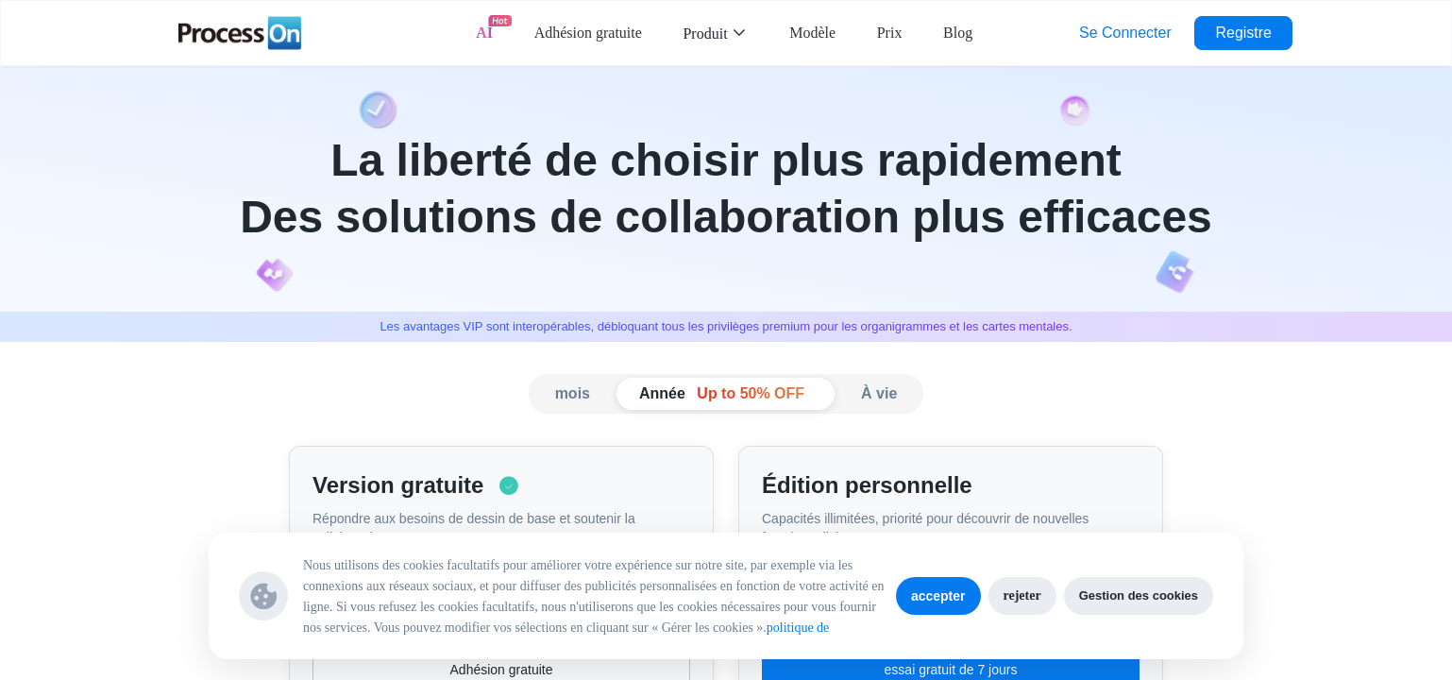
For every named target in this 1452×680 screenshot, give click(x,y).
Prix (890, 33)
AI (484, 33)
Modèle (812, 33)
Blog (957, 33)
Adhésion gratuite (588, 33)
